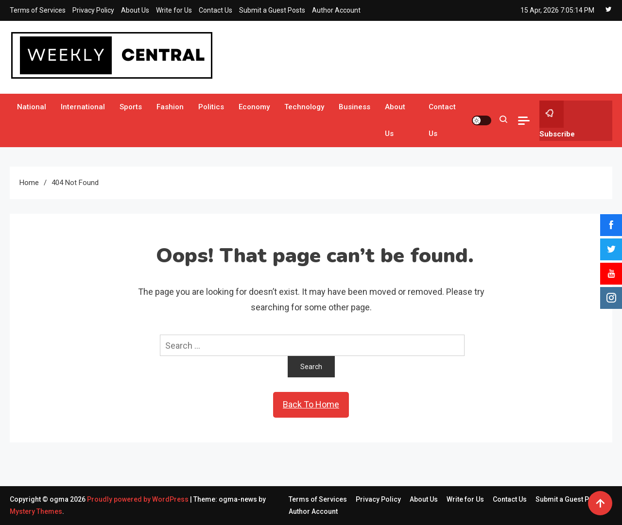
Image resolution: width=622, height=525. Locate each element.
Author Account (336, 10)
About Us (135, 10)
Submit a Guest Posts (272, 10)
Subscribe (557, 119)
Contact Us (215, 10)
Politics (211, 106)
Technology (304, 106)
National (31, 106)
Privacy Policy (93, 10)
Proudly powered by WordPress (138, 499)
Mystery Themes (36, 511)
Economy (254, 106)
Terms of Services (38, 10)
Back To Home (311, 404)
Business (354, 106)
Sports (131, 106)
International (83, 106)
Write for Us (174, 10)
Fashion (170, 106)
